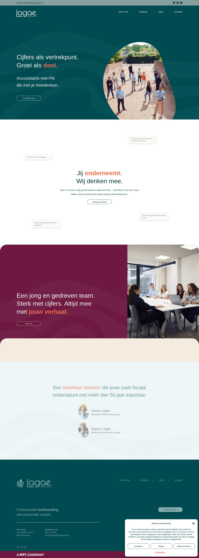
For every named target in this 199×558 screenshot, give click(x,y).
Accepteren (138, 546)
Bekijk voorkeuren (184, 546)
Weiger (161, 546)
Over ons (123, 11)
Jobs (160, 11)
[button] (193, 523)
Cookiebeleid (160, 552)
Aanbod (143, 11)
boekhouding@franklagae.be (30, 3)
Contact (178, 11)
